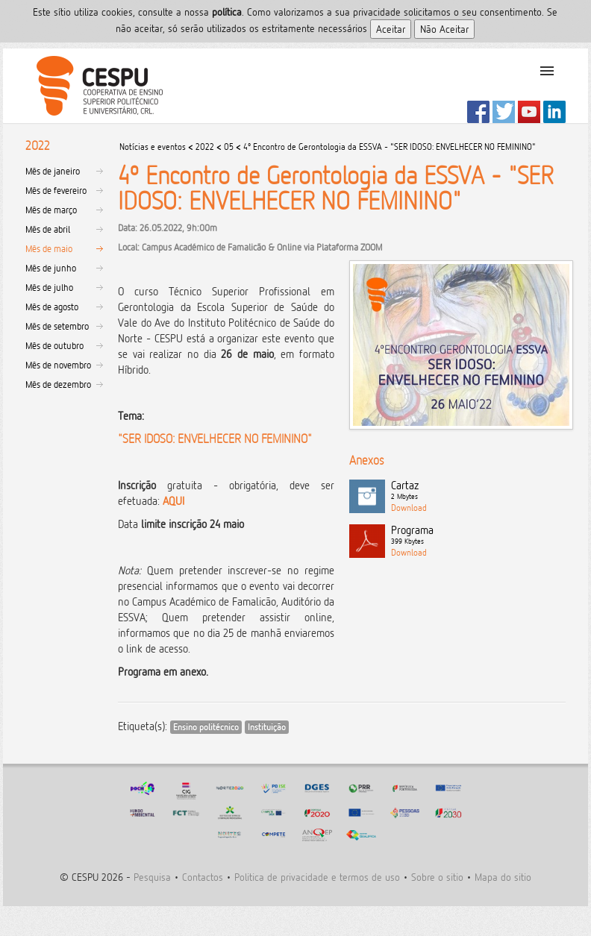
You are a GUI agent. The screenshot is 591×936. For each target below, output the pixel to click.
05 (229, 146)
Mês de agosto (51, 306)
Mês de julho (49, 287)
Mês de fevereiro (56, 190)
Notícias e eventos (152, 146)
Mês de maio (48, 248)
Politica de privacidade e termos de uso (317, 876)
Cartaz (478, 491)
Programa (478, 535)
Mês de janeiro (52, 171)
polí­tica (227, 11)
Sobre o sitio (437, 876)
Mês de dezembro (58, 384)
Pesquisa (152, 876)
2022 (205, 146)
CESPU (94, 86)
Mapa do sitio (503, 876)
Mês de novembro (58, 365)
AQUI (173, 501)
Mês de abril (47, 229)
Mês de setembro (57, 326)
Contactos (202, 876)
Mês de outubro (54, 345)
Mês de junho (50, 268)
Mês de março (51, 210)
